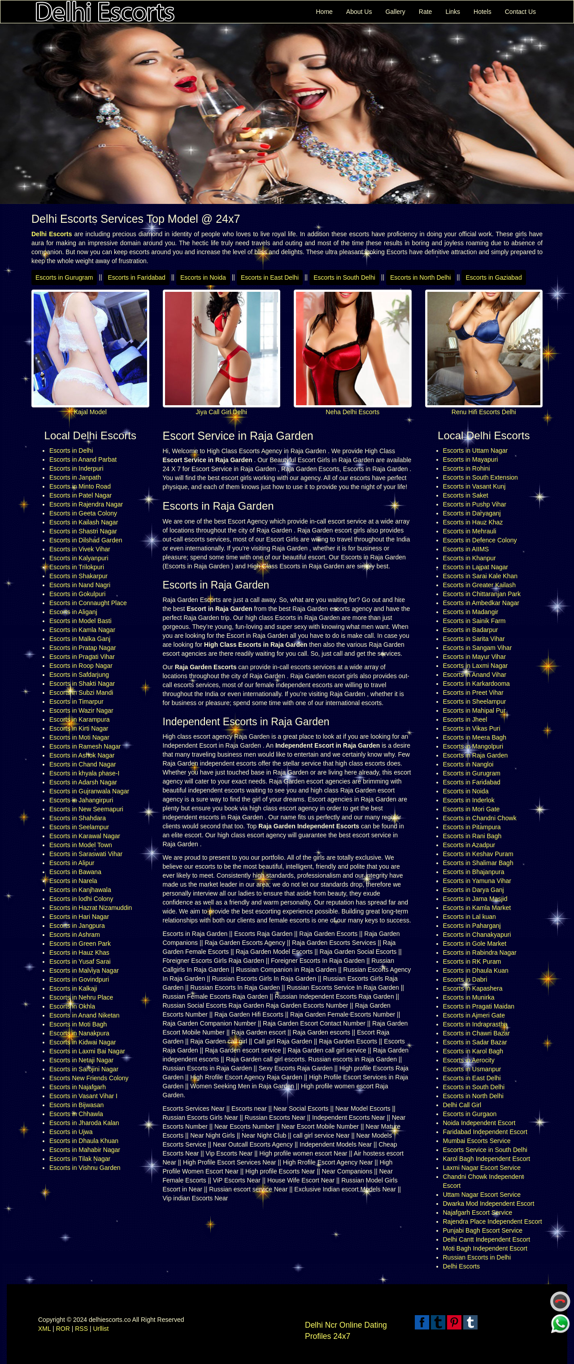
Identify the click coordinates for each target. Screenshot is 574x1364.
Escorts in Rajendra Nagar (86, 504)
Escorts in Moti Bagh (78, 1024)
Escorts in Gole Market (475, 943)
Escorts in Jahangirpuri (81, 800)
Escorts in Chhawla (76, 1113)
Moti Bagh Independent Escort (485, 1248)
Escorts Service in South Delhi (485, 1149)
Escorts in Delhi (71, 450)
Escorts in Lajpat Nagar (476, 567)
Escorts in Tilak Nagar (79, 1158)
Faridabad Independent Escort (485, 1131)
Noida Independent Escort (479, 1122)
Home (324, 11)
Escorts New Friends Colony (89, 1078)
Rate (425, 11)
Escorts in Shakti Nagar (82, 683)
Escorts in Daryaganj (472, 513)
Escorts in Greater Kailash (479, 585)
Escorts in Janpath (75, 477)
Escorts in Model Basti (80, 620)
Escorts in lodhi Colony (81, 898)
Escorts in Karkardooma (476, 683)
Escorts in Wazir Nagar (81, 710)
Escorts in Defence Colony (480, 540)
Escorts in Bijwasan (76, 1105)
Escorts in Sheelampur (474, 701)
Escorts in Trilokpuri (76, 567)
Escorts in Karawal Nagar (84, 836)
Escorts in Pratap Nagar (82, 647)
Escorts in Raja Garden (475, 755)
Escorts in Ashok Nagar (82, 755)
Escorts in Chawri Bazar (476, 1033)
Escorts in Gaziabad (493, 277)
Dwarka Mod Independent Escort (489, 1203)
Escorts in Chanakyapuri (477, 934)
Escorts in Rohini (466, 468)
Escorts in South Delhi (344, 277)
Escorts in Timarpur (76, 701)
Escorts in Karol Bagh (473, 1051)
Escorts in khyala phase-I (84, 773)
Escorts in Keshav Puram (478, 853)
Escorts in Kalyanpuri (79, 558)
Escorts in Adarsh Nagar (83, 782)
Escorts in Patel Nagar (80, 495)
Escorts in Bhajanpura (473, 871)
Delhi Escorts (461, 1266)
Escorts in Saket (465, 495)
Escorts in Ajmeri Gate (474, 1015)
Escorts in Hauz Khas (79, 952)
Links (452, 11)
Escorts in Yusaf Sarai (80, 961)
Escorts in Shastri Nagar (83, 531)
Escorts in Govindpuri (79, 979)
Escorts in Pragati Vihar (82, 656)
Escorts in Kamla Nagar (82, 629)
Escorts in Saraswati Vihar (85, 853)
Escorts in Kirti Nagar (78, 728)
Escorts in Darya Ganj (473, 889)
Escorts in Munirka (469, 997)
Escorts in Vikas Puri (471, 728)
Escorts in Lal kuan (469, 916)
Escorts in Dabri (465, 979)
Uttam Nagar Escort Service (482, 1194)
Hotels (482, 11)
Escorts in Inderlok (469, 800)
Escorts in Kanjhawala (80, 889)
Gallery (395, 11)
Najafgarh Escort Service (478, 1212)
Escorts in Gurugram (64, 277)
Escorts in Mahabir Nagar (84, 1149)
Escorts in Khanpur (469, 558)
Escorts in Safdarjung (79, 674)
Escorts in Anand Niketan (84, 1015)
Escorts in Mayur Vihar (474, 656)
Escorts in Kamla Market (477, 907)
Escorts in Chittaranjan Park (482, 594)
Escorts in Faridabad (136, 277)
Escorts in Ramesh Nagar (85, 746)
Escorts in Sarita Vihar (474, 638)
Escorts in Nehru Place (81, 997)
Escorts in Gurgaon (470, 1113)
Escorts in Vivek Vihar (79, 549)
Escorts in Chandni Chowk (480, 818)
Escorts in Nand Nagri (79, 585)
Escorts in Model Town (80, 845)
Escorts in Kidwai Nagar (82, 1042)
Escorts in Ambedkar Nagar (481, 602)
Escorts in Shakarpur (78, 576)
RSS (81, 1328)
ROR (63, 1328)
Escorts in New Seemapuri (86, 809)
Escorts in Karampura (79, 719)
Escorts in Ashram (74, 934)
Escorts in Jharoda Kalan (84, 1122)
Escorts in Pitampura (472, 827)
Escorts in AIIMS (466, 549)
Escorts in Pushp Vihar (474, 504)
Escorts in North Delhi (420, 277)
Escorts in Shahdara (77, 818)
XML (44, 1328)
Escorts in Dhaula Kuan (476, 970)
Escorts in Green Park (80, 943)
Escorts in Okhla (72, 1006)
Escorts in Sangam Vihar (477, 647)
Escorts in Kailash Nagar (83, 522)
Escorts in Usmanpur (472, 1069)
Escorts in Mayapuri (470, 459)
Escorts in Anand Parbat (83, 459)
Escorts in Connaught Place (88, 602)
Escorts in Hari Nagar (79, 916)
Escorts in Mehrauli (469, 531)
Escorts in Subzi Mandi (81, 692)
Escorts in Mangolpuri (473, 746)
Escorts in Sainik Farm (474, 620)
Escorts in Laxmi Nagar (475, 665)
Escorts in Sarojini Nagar (83, 1069)
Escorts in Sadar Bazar (475, 1042)
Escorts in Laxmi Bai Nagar (87, 1051)
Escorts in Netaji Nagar (81, 1060)
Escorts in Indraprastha (475, 1024)
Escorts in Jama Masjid (475, 898)
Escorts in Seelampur (79, 827)
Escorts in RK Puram (472, 961)
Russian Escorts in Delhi (477, 1257)
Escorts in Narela (73, 880)
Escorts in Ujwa (70, 1131)
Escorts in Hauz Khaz (473, 522)
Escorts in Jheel (465, 719)
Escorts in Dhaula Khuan (83, 1140)
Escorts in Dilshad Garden (85, 540)
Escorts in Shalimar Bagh (478, 862)
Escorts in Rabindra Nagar (480, 952)
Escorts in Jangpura (77, 925)
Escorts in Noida (203, 277)
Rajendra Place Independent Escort (492, 1221)
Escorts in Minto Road (80, 486)
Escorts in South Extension (480, 477)
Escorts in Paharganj (472, 925)
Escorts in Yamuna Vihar (477, 880)
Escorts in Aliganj (73, 611)
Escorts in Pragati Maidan (479, 1006)
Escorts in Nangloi (468, 764)
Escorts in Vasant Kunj (474, 486)
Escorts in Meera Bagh (475, 737)
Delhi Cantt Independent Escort (487, 1239)
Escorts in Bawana (75, 871)
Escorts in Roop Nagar (81, 665)
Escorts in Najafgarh (77, 1087)
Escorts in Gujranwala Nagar (89, 791)
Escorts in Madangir (471, 611)
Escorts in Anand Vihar (474, 674)
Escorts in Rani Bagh (472, 836)
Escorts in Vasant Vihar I (83, 1096)
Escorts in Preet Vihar (473, 692)
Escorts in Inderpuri (76, 468)
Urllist (101, 1328)
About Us (359, 11)
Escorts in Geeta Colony (83, 513)
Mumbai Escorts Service (477, 1140)
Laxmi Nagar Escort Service (482, 1167)
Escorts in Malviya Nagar (84, 970)
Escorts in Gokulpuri (77, 594)
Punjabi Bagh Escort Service (482, 1230)
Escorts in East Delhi (270, 277)
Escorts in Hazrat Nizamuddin (90, 907)
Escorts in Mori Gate (471, 809)
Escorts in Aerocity (469, 1060)
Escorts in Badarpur (470, 629)
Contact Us (520, 11)
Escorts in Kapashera (473, 988)
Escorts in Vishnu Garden (85, 1167)
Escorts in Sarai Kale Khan (480, 576)
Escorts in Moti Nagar (79, 737)
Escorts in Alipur (71, 862)
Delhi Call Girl (462, 1105)
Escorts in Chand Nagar (82, 764)
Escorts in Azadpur (469, 845)
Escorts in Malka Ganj (79, 638)
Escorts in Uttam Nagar (475, 450)
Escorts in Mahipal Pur (474, 710)
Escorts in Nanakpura (79, 1033)
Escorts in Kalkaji (73, 988)
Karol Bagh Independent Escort (487, 1158)
